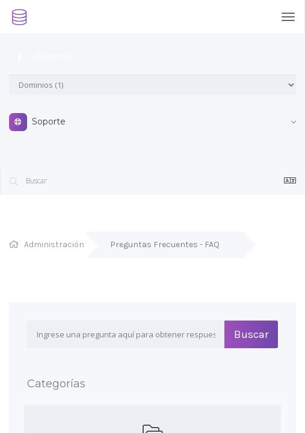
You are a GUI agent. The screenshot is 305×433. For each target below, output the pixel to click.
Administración (54, 244)
